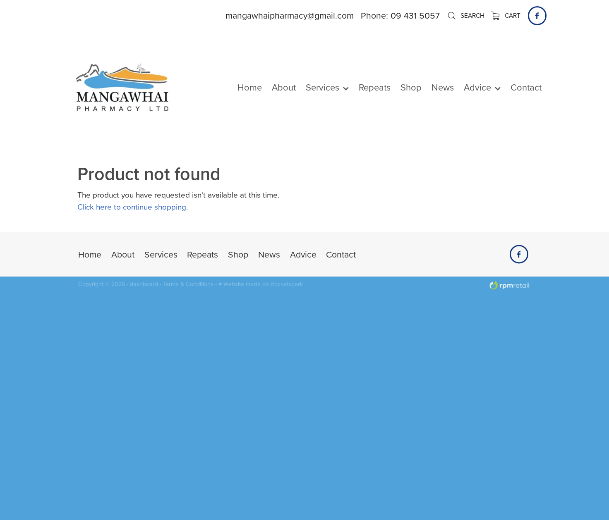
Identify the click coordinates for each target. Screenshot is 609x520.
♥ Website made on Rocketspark (260, 284)
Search (465, 15)
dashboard (144, 284)
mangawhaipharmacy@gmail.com (289, 15)
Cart (506, 15)
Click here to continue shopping (131, 206)
